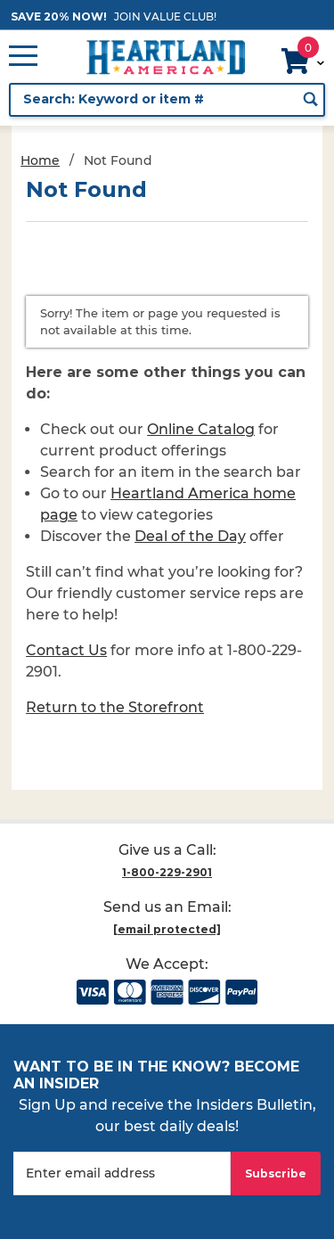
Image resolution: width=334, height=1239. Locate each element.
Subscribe (275, 1173)
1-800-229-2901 (167, 872)
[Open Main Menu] (23, 57)
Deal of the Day (190, 536)
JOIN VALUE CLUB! (165, 16)
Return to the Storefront (115, 707)
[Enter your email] (122, 1173)
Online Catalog (201, 429)
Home (40, 160)
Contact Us (66, 650)
